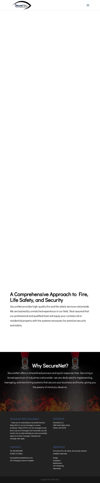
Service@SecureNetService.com (21, 458)
